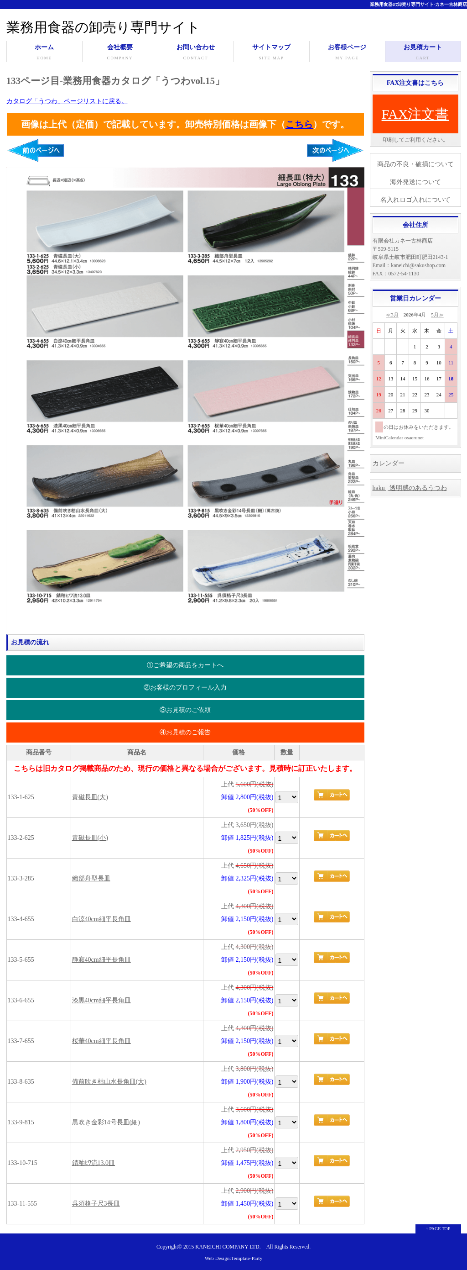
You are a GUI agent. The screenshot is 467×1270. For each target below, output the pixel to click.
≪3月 (392, 314)
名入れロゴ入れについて (415, 199)
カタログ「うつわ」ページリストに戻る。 (67, 101)
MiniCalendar (389, 437)
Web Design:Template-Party (234, 1258)
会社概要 (120, 53)
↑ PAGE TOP (438, 1228)
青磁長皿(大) (90, 797)
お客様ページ (347, 53)
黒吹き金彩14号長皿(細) (106, 1122)
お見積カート (423, 53)
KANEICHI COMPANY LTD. (227, 1247)
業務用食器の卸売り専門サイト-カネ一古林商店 (418, 4)
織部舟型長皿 (91, 878)
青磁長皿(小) (90, 837)
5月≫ (437, 314)
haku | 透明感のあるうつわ (410, 488)
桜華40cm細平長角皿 (101, 1041)
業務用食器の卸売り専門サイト (103, 27)
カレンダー (389, 463)
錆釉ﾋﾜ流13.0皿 (93, 1162)
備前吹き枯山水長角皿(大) (109, 1081)
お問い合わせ (196, 53)
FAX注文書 (415, 113)
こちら (299, 124)
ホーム (44, 53)
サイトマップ (271, 53)
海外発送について (415, 182)
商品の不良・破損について (415, 164)
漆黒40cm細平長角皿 (101, 1000)
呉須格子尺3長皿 (96, 1203)
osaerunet (414, 437)
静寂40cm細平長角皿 (101, 959)
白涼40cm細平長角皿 (101, 919)
